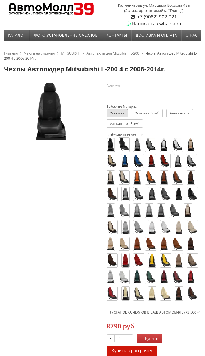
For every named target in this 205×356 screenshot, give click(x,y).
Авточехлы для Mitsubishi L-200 (112, 53)
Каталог (16, 35)
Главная (11, 53)
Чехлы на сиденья (39, 53)
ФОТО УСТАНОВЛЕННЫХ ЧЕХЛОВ (65, 35)
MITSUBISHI (70, 53)
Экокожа (117, 113)
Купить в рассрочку (132, 351)
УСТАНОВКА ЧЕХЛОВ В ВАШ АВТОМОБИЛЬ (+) (153, 312)
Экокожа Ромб (147, 113)
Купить (148, 338)
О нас (192, 35)
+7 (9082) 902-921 (156, 16)
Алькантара (180, 113)
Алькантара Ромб (124, 123)
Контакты (116, 35)
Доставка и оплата (156, 35)
